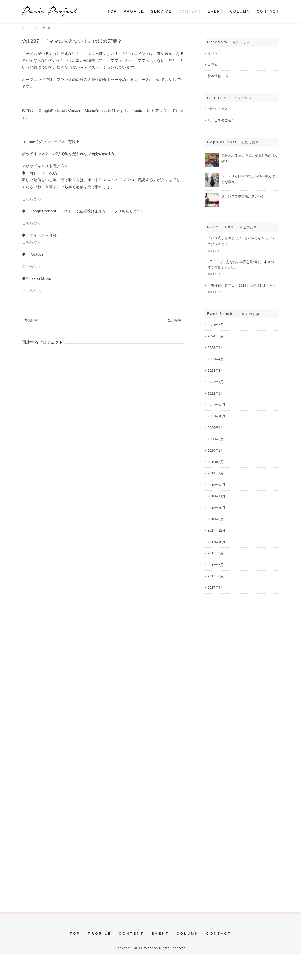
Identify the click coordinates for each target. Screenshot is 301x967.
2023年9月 (216, 348)
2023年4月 (216, 359)
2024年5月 (216, 336)
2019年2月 (216, 473)
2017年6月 (216, 576)
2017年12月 (216, 530)
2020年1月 (216, 450)
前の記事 (31, 321)
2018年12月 (216, 485)
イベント (214, 53)
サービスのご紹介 (221, 120)
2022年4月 (216, 382)
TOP (75, 933)
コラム (213, 64)
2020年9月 (216, 428)
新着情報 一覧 (218, 76)
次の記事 (174, 321)
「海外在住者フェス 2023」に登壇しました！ (242, 286)
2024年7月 (216, 325)
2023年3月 (216, 370)
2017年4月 (216, 587)
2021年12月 (216, 405)
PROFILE (99, 933)
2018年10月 (216, 508)
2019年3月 (216, 462)
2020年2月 (216, 439)
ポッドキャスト (219, 109)
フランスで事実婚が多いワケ (243, 196)
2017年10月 (216, 542)
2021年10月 (216, 416)
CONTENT (131, 933)
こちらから (31, 199)
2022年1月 (216, 393)
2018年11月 (216, 496)
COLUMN (187, 933)
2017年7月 (216, 565)
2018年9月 (216, 519)
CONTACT (218, 933)
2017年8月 (216, 553)
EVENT (160, 933)
